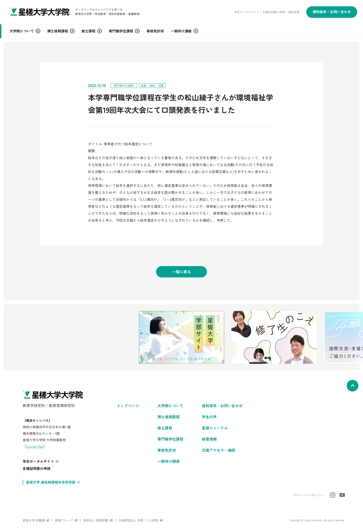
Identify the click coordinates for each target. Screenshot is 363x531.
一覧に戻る (181, 271)
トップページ (128, 405)
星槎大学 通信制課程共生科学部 (50, 482)
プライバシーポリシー (308, 495)
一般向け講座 (168, 461)
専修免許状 (166, 450)
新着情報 (209, 439)
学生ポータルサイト (246, 12)
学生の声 (209, 416)
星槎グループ (64, 520)
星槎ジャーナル (215, 428)
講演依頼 (293, 12)
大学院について (170, 405)
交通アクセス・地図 (218, 450)
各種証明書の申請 (274, 12)
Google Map (35, 446)
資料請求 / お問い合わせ (332, 11)
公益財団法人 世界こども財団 (138, 520)
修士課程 (164, 428)
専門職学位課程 (170, 439)
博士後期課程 (168, 416)
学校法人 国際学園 (95, 520)
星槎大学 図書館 (34, 520)
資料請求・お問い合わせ (222, 405)
